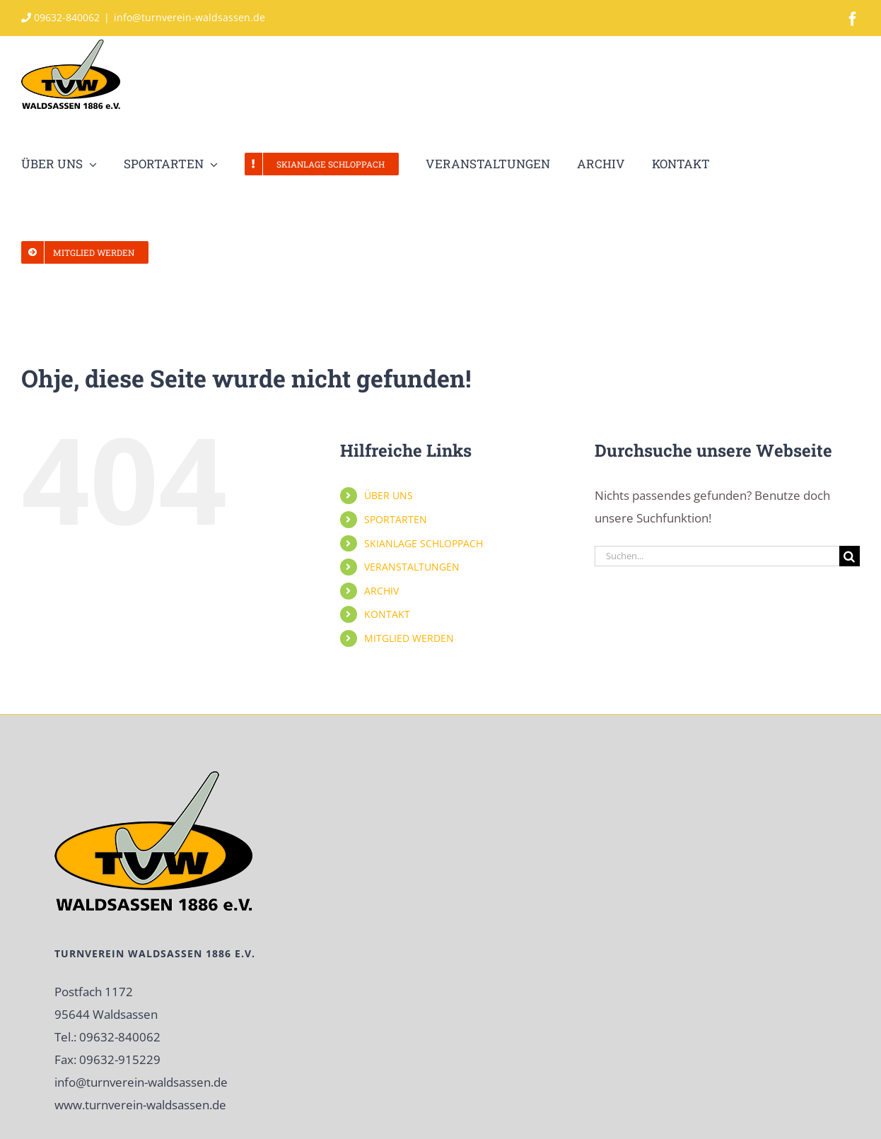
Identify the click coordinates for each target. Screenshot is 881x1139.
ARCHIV (381, 590)
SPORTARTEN (395, 519)
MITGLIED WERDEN (409, 638)
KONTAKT (387, 614)
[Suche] (849, 556)
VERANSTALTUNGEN (412, 566)
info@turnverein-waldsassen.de (189, 17)
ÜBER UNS (388, 495)
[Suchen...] (717, 556)
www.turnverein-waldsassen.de (140, 1105)
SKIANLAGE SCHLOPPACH (423, 543)
